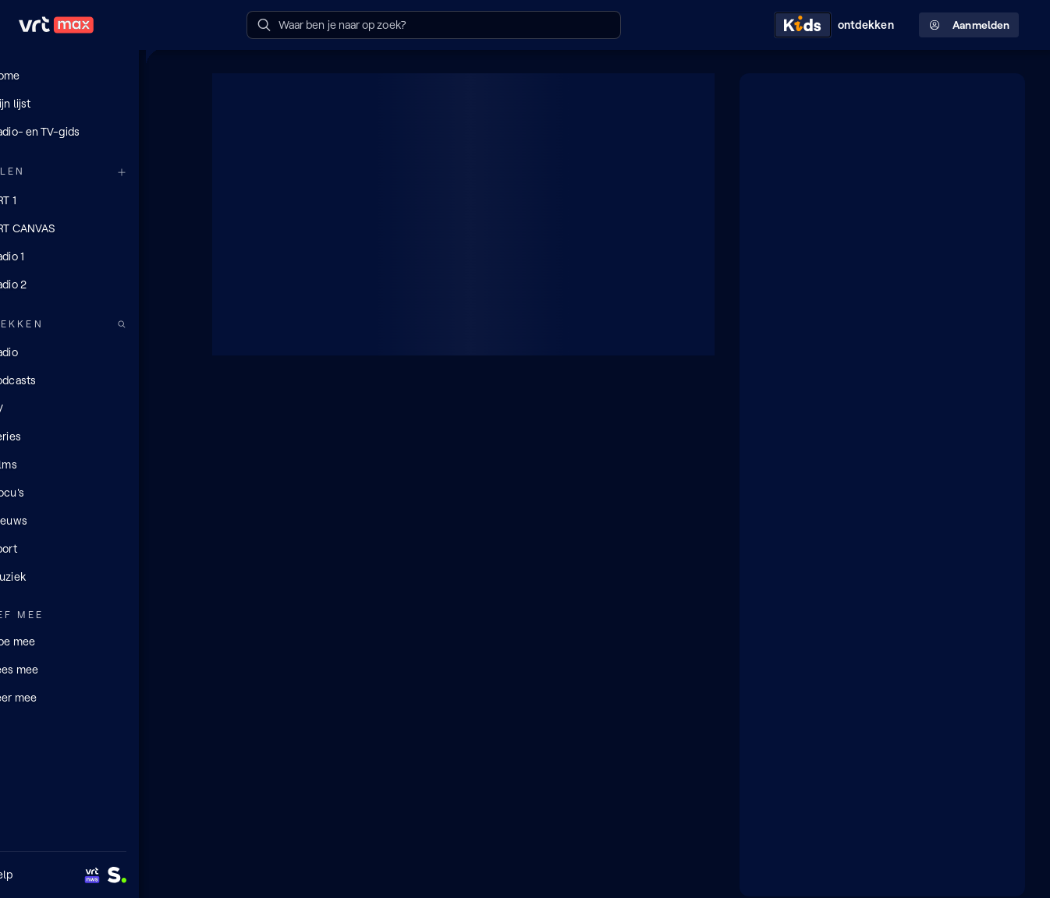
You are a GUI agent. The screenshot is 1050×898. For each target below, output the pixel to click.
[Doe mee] (93, 640)
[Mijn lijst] (93, 103)
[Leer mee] (93, 696)
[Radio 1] (93, 255)
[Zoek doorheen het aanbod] (170, 324)
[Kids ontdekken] (837, 25)
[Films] (93, 464)
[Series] (93, 435)
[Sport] (93, 548)
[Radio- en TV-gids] (93, 131)
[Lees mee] (93, 668)
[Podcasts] (93, 379)
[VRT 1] (93, 199)
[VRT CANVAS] (93, 227)
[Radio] (93, 351)
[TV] (93, 407)
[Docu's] (93, 492)
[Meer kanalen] (170, 172)
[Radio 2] (93, 283)
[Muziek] (93, 576)
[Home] (93, 75)
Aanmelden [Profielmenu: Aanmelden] (968, 25)
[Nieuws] (93, 520)
